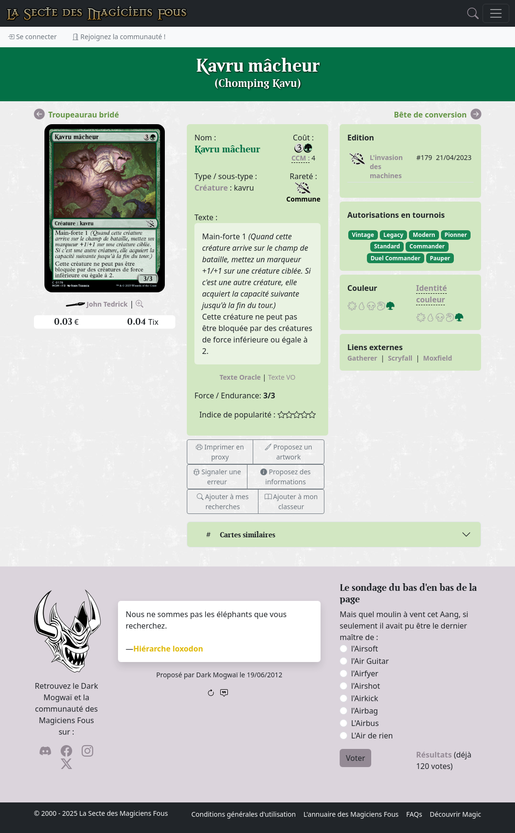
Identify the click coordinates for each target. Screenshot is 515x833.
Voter (355, 758)
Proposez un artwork (288, 451)
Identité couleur (431, 294)
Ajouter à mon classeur (291, 501)
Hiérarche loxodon (168, 648)
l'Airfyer (364, 673)
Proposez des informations (285, 476)
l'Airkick (364, 698)
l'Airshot (365, 686)
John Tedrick (107, 304)
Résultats (434, 754)
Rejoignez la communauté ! (119, 36)
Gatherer (362, 358)
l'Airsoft (364, 648)
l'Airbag (364, 710)
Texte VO (282, 377)
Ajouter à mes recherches (223, 501)
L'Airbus (365, 723)
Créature (211, 187)
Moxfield (437, 358)
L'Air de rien (372, 735)
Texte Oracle (240, 377)
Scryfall (400, 358)
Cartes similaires (239, 534)
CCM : (300, 157)
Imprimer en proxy (220, 451)
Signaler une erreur (217, 476)
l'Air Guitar (370, 661)
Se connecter (32, 36)
